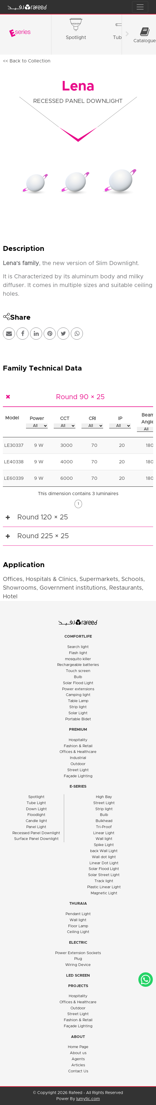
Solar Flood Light (78, 683)
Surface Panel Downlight (36, 839)
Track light (103, 881)
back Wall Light (104, 851)
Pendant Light (78, 914)
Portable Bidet (78, 719)
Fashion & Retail (78, 746)
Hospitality (78, 740)
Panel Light (36, 827)
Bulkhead (104, 821)
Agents (78, 1059)
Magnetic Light (104, 893)
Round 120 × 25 (42, 517)
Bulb (78, 677)
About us (78, 1053)
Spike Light (104, 845)
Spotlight (36, 797)
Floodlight (36, 815)
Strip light (78, 707)
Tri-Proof (104, 827)
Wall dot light (104, 857)
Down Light (36, 809)
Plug (78, 959)
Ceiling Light (78, 932)
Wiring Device (78, 965)
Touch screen (78, 671)
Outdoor (78, 764)
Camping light (78, 695)
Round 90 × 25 (80, 397)
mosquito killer (78, 659)
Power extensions (78, 689)
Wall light (104, 839)
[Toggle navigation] (140, 7)
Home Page (78, 1047)
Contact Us (78, 1071)
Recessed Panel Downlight (36, 833)
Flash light (78, 653)
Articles (78, 1065)
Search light (78, 647)
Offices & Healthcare (78, 752)
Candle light (36, 821)
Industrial (78, 758)
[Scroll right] (127, 34)
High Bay (104, 797)
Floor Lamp (78, 926)
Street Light (78, 770)
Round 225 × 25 (43, 536)
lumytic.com (88, 1099)
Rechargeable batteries (78, 665)
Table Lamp (78, 701)
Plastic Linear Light (104, 887)
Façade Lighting (78, 776)
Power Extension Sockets (78, 953)
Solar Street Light (104, 875)
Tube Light (36, 803)
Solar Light (78, 713)
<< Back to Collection (26, 61)
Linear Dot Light (104, 863)
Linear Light (103, 833)
